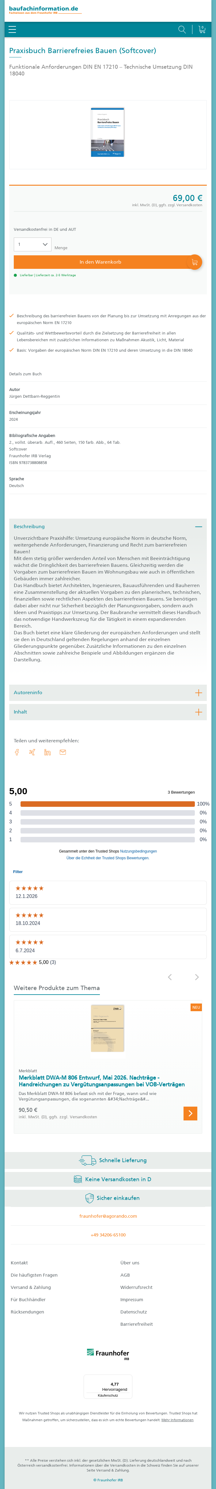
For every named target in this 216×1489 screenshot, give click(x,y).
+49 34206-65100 (108, 1235)
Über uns (129, 1263)
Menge (61, 248)
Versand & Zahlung (31, 1287)
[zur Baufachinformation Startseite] (108, 11)
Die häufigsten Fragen (34, 1275)
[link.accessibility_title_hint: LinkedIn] (47, 752)
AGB (125, 1275)
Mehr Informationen (177, 1420)
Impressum (131, 1299)
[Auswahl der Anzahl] (32, 244)
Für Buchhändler (28, 1299)
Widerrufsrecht (136, 1287)
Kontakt (19, 1263)
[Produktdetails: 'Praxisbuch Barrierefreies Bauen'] (108, 134)
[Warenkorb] (201, 13)
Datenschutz (133, 1312)
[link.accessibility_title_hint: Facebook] (17, 752)
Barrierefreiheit (136, 1324)
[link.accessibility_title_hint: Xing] (32, 752)
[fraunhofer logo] (108, 1355)
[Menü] (128, 1378)
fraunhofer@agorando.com (108, 1216)
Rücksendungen (27, 1312)
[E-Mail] (63, 752)
